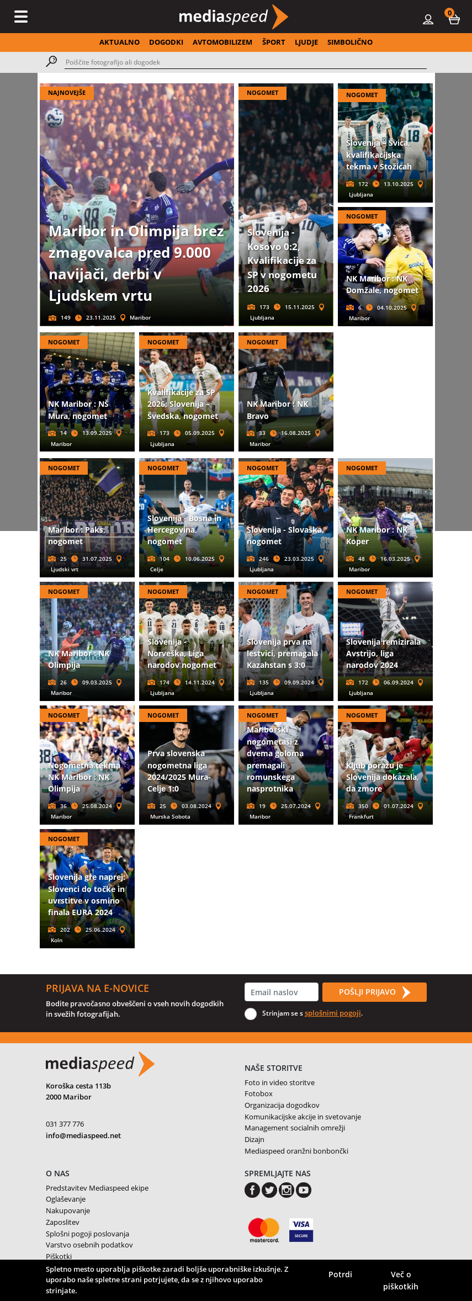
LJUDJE (306, 42)
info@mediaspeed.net (83, 1135)
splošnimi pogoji (333, 1013)
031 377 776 (65, 1124)
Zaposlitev (62, 1222)
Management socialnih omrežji (295, 1128)
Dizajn (254, 1139)
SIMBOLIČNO (350, 42)
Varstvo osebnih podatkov (89, 1245)
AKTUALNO (119, 42)
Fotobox (259, 1093)
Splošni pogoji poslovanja (87, 1234)
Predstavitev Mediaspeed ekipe (97, 1188)
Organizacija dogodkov (282, 1105)
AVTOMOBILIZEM (222, 42)
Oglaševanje (66, 1199)
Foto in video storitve (280, 1082)
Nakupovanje (68, 1210)
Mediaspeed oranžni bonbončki (296, 1151)
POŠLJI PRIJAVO (374, 992)
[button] (454, 19)
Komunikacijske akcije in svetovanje (303, 1117)
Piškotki (59, 1256)
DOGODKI (166, 42)
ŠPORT (273, 42)
